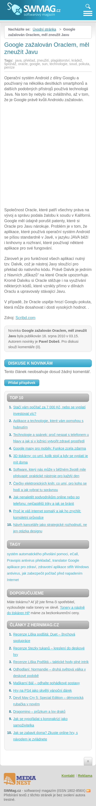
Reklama (85, 776)
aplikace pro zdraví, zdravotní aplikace (36, 567)
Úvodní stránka (44, 29)
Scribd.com (25, 318)
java (18, 60)
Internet (13, 580)
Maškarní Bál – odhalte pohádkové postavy (46, 683)
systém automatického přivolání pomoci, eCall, (43, 554)
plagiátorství (60, 60)
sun (45, 64)
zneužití (43, 60)
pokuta (84, 64)
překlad (29, 60)
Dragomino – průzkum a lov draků (39, 712)
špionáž (10, 64)
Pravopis (13, 560)
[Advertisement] (48, 156)
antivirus (27, 560)
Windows (82, 567)
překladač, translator (51, 560)
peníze (9, 67)
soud (73, 64)
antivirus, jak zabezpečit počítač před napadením (45, 573)
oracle (23, 64)
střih (70, 567)
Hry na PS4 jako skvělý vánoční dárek (42, 690)
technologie (58, 64)
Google (73, 560)
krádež (77, 60)
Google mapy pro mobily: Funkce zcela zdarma (49, 448)
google (35, 64)
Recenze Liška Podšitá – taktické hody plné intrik (51, 662)
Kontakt (67, 776)
